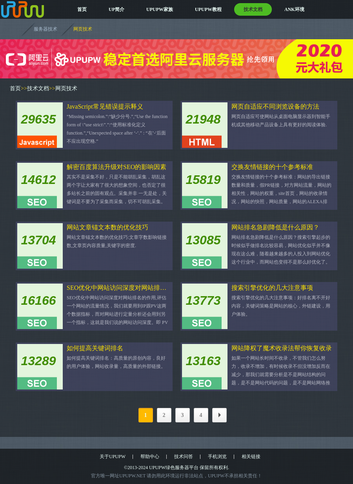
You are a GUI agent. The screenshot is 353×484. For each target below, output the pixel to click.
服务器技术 (45, 29)
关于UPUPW (113, 456)
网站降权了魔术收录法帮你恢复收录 (281, 348)
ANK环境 (294, 9)
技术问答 (183, 456)
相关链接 (251, 456)
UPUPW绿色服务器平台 (173, 467)
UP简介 (116, 9)
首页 (82, 9)
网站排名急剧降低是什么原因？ (275, 227)
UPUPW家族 (159, 9)
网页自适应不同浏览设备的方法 (275, 106)
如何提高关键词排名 (95, 348)
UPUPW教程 (208, 9)
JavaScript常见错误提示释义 (105, 106)
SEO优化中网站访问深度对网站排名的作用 (118, 287)
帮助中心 (149, 456)
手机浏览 (217, 456)
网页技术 (82, 29)
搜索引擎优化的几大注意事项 (272, 287)
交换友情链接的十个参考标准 (272, 167)
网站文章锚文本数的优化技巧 (107, 227)
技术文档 (253, 9)
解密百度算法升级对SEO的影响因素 (116, 167)
